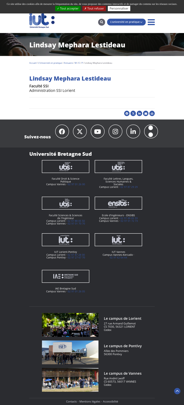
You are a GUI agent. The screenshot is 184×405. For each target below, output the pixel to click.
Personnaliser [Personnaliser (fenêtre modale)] (119, 8)
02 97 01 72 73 (129, 220)
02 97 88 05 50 (76, 220)
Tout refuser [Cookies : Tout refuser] (94, 8)
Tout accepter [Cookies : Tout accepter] (68, 8)
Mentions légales (89, 401)
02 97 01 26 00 (76, 184)
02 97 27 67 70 (76, 257)
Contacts (71, 401)
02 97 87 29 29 (129, 187)
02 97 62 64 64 (118, 257)
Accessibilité (110, 401)
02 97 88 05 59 (129, 218)
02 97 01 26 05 (76, 291)
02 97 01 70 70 (76, 223)
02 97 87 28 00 (76, 254)
